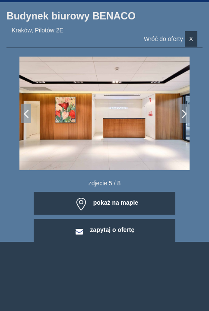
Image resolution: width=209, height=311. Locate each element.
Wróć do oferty (170, 39)
